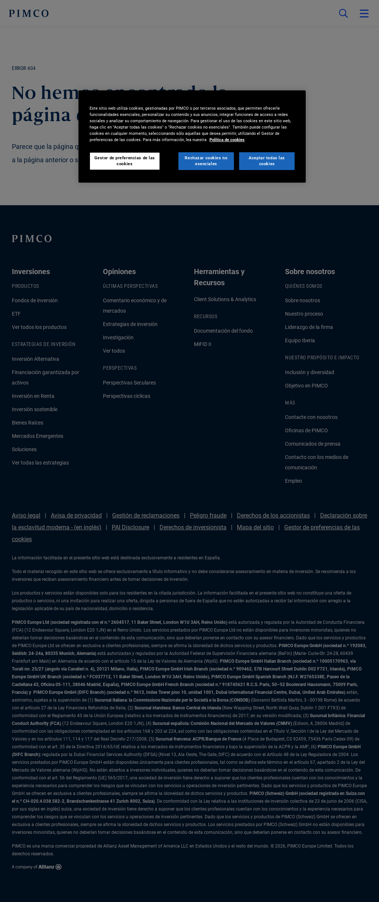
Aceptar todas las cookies (267, 160)
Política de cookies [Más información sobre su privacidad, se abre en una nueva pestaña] (227, 139)
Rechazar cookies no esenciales (206, 160)
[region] (192, 136)
